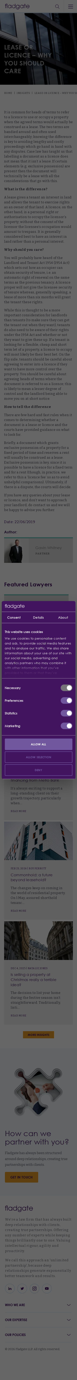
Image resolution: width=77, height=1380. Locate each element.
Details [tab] (38, 617)
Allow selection (38, 757)
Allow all (38, 744)
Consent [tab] (14, 617)
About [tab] (63, 617)
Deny (38, 770)
